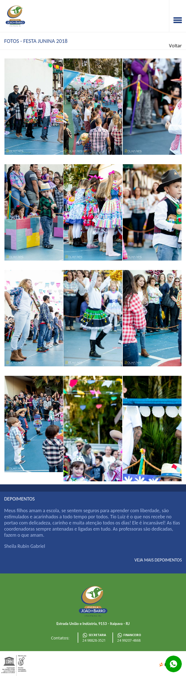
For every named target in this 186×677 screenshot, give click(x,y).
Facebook (173, 4)
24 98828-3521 (94, 640)
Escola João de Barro (15, 16)
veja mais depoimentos (158, 560)
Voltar (175, 46)
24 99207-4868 (129, 640)
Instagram (182, 4)
